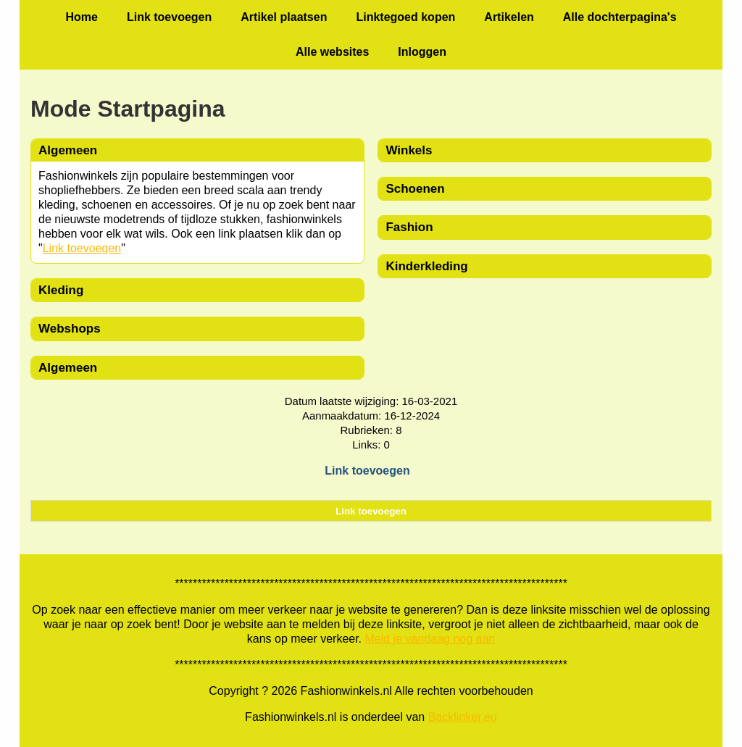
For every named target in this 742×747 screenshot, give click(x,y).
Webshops (69, 328)
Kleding (60, 290)
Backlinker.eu (462, 717)
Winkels (408, 150)
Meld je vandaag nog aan (430, 639)
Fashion (409, 227)
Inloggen (422, 52)
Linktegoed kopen (405, 17)
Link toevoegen (169, 17)
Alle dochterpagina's (620, 17)
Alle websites (332, 52)
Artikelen (508, 17)
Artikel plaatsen (284, 17)
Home (81, 17)
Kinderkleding (426, 266)
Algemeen (67, 368)
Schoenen (414, 189)
